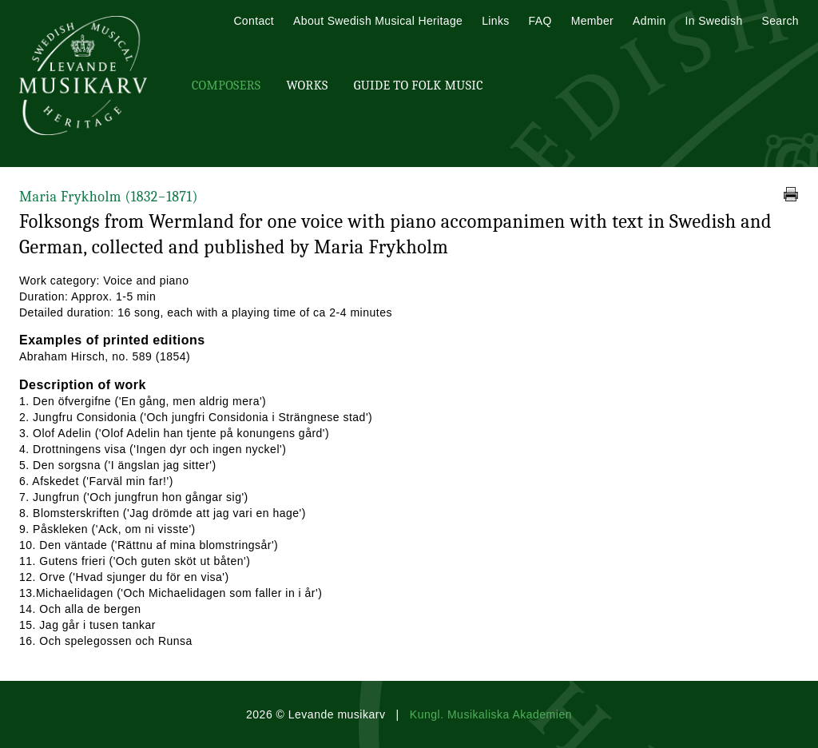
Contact (253, 20)
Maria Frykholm (108, 197)
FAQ (540, 20)
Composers (226, 85)
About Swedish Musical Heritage (378, 20)
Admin (649, 20)
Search (780, 20)
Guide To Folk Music (418, 85)
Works (307, 85)
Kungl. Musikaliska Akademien (491, 714)
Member (592, 20)
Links (495, 20)
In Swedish (714, 20)
